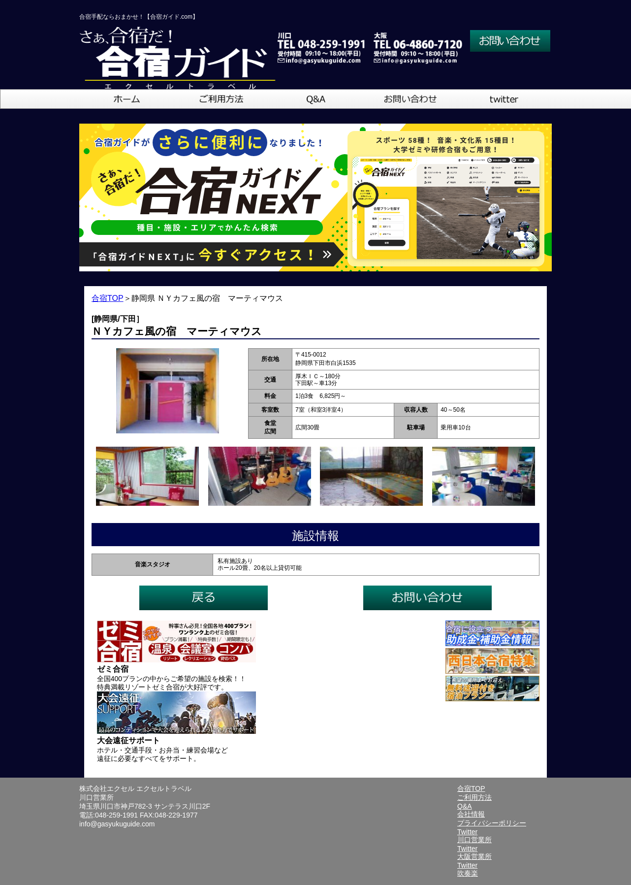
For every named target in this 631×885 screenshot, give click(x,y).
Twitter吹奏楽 (467, 869)
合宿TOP (108, 298)
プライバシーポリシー (491, 823)
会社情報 (471, 814)
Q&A (464, 806)
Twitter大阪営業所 (474, 852)
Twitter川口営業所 (474, 836)
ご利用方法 (474, 797)
